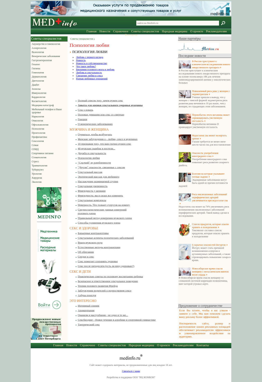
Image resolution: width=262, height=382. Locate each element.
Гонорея (82, 119)
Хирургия (37, 177)
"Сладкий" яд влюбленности (94, 162)
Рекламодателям (216, 31)
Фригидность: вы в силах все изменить (100, 195)
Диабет (35, 84)
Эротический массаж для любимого (98, 176)
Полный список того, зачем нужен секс (100, 100)
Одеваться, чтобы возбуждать (95, 134)
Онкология (37, 120)
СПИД (35, 149)
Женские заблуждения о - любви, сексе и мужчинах (108, 139)
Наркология (38, 116)
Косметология (39, 101)
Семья (35, 145)
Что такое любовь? (86, 66)
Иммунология (39, 93)
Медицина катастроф (43, 105)
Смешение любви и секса (89, 75)
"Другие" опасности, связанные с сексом (101, 167)
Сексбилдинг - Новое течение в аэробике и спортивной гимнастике (117, 319)
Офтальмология (40, 124)
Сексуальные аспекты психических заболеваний (106, 237)
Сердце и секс (86, 256)
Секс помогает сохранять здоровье (98, 261)
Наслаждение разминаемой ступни (98, 181)
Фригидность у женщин (92, 190)
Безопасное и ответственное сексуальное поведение (108, 281)
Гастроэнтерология (42, 60)
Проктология (38, 132)
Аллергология (39, 48)
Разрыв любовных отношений (91, 78)
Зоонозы (36, 88)
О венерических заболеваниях (95, 123)
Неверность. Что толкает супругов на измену (104, 204)
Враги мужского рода (90, 242)
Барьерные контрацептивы (93, 233)
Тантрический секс (89, 324)
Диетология (38, 80)
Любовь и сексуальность (89, 72)
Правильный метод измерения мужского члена (105, 218)
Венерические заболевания (46, 56)
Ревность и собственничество (91, 63)
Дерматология (39, 76)
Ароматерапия (86, 310)
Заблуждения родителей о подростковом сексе (104, 290)
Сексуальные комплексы (92, 200)
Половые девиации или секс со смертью (101, 114)
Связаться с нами (131, 371)
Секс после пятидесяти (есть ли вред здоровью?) (106, 266)
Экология (37, 181)
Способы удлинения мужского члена (99, 222)
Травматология (39, 165)
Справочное (120, 31)
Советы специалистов (145, 31)
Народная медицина (174, 31)
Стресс (35, 161)
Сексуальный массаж (90, 172)
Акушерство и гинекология (46, 44)
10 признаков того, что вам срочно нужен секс (104, 143)
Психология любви (89, 157)
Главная (91, 31)
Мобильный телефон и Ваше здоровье (47, 111)
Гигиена (36, 68)
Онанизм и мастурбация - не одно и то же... (103, 315)
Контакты (131, 35)
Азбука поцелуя (87, 295)
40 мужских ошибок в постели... (96, 148)
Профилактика (39, 137)
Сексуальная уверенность (92, 186)
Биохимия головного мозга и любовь (95, 69)
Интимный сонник (88, 305)
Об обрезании (86, 251)
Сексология (38, 141)
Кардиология (38, 97)
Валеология (38, 52)
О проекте (196, 31)
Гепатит (36, 64)
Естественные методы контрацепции (99, 247)
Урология (37, 173)
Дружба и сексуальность (92, 153)
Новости (104, 31)
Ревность (81, 60)
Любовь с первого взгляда (89, 57)
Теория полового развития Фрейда (98, 285)
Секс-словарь (85, 109)
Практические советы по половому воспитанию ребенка (110, 276)
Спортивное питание (42, 153)
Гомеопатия (38, 72)
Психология (38, 128)
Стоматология (39, 157)
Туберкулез (37, 169)
